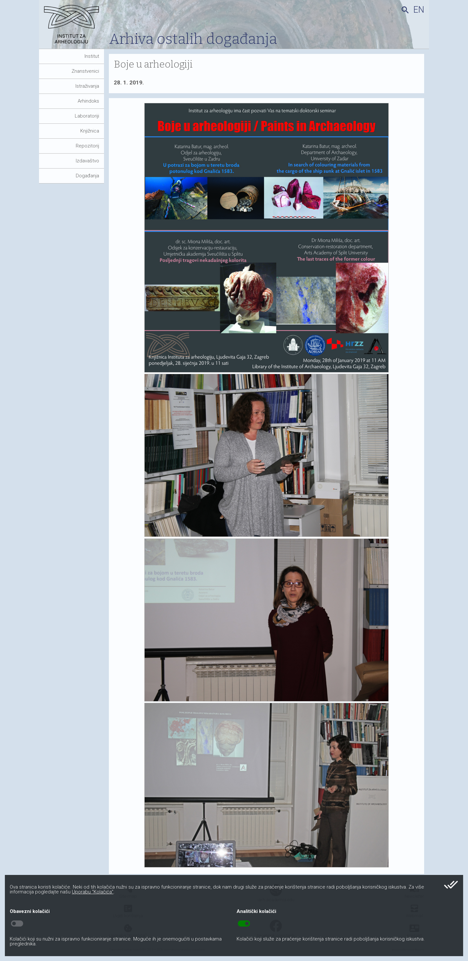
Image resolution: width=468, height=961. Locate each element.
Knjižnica (89, 131)
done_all (451, 885)
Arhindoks (88, 101)
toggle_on (244, 924)
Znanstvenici (85, 71)
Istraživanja (87, 86)
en (418, 10)
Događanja (87, 176)
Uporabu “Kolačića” (92, 892)
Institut (91, 56)
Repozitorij (87, 146)
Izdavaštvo (87, 161)
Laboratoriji (87, 116)
